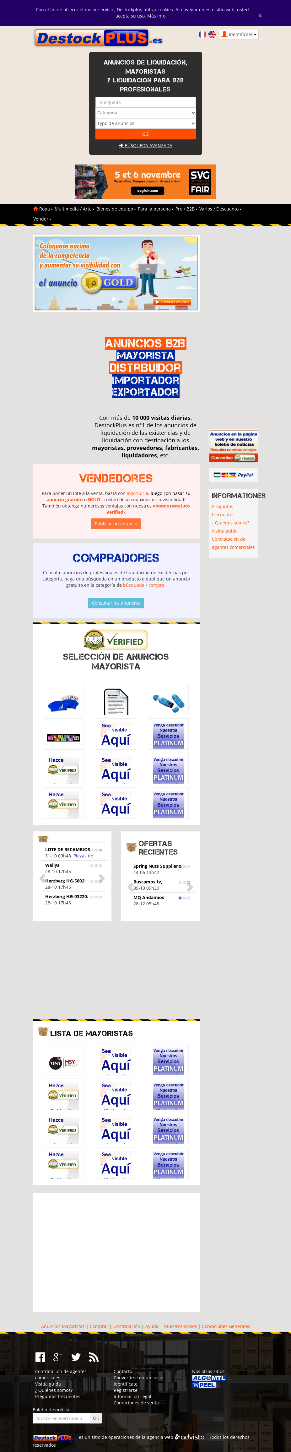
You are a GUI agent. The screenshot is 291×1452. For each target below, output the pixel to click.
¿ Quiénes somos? (230, 523)
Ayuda (152, 1326)
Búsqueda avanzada (145, 145)
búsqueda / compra (143, 585)
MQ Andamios (148, 897)
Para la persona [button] (156, 209)
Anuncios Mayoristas (63, 1326)
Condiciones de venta (136, 1403)
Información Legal (132, 1396)
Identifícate (125, 1384)
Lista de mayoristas (92, 1033)
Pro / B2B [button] (186, 209)
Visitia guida (225, 531)
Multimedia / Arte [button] (75, 209)
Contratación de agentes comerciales (233, 543)
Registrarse (125, 1390)
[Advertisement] (85, 969)
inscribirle (137, 493)
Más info (156, 16)
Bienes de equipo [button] (116, 209)
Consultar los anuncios (116, 603)
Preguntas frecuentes (223, 510)
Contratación (126, 1326)
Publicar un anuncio (116, 524)
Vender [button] (42, 219)
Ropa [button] (46, 209)
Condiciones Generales (226, 1326)
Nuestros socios (180, 1326)
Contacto (123, 1371)
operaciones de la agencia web (140, 1437)
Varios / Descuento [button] (220, 209)
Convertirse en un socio (138, 1378)
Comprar (99, 1326)
